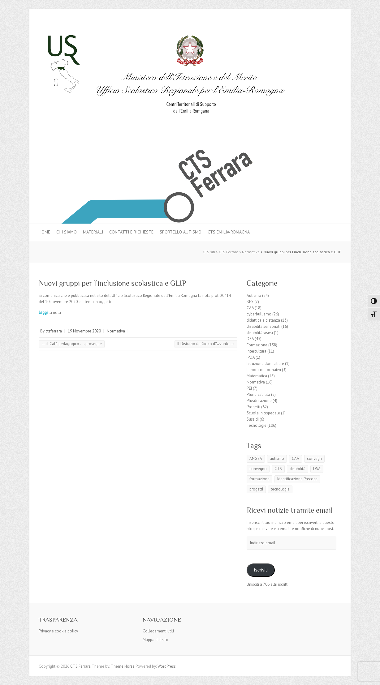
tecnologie (280, 489)
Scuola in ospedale (263, 413)
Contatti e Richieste (131, 232)
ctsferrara (53, 331)
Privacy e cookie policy (58, 631)
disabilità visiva (260, 332)
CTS (278, 468)
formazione (259, 479)
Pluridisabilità (258, 394)
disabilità (297, 468)
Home (44, 232)
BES (250, 301)
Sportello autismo (180, 232)
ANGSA (255, 458)
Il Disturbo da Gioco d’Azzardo (206, 343)
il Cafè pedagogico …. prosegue (71, 343)
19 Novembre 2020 (84, 331)
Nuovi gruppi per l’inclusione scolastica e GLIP (112, 283)
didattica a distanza (263, 320)
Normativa (116, 331)
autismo (277, 458)
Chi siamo (66, 232)
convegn (314, 458)
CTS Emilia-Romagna (229, 232)
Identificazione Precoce (297, 479)
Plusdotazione (259, 400)
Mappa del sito (155, 639)
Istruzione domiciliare (265, 363)
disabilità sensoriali (263, 326)
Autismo (254, 295)
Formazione (257, 345)
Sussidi (253, 419)
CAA (250, 307)
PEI (249, 388)
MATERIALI (93, 232)
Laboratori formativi (264, 369)
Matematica (257, 376)
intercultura (256, 351)
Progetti (253, 406)
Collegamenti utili (158, 631)
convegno (258, 468)
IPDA (251, 357)
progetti (256, 489)
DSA (250, 338)
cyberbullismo (259, 314)
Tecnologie (256, 425)
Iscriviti (261, 569)
